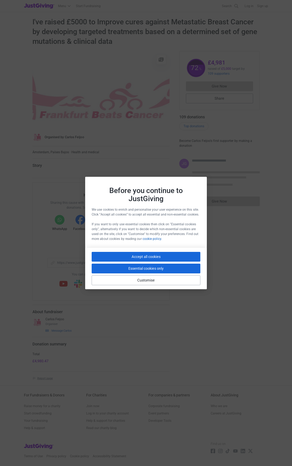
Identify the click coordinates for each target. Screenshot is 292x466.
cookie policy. (152, 239)
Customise (146, 280)
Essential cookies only (146, 268)
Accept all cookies (146, 257)
